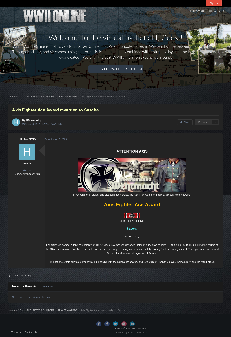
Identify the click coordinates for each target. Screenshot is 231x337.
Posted (56, 139)
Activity (218, 10)
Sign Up (214, 3)
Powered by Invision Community (131, 332)
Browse (198, 10)
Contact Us (31, 332)
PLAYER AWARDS (51, 123)
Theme (16, 332)
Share (185, 122)
